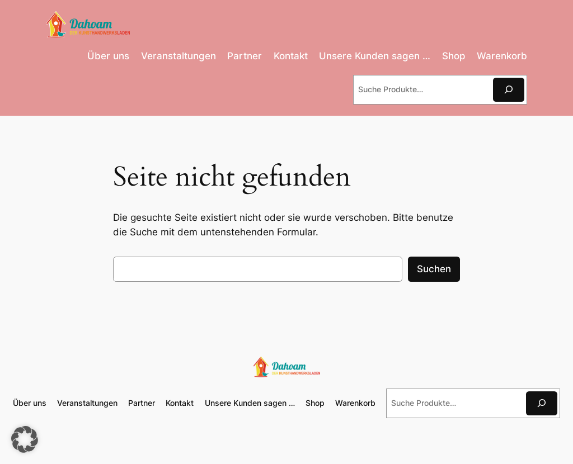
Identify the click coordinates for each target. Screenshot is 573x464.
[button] (24, 439)
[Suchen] (508, 90)
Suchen (434, 268)
